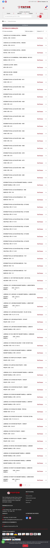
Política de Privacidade (31, 498)
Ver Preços (40, 38)
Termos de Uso (29, 495)
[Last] (29, 485)
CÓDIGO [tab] (31, 13)
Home (4, 21)
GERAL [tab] (41, 13)
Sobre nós (28, 502)
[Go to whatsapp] (3, 541)
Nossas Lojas (29, 500)
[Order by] (42, 31)
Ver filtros (25, 25)
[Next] (27, 485)
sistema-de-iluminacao (12, 21)
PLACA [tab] (8, 13)
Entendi (25, 545)
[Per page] (29, 31)
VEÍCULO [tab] (19, 13)
